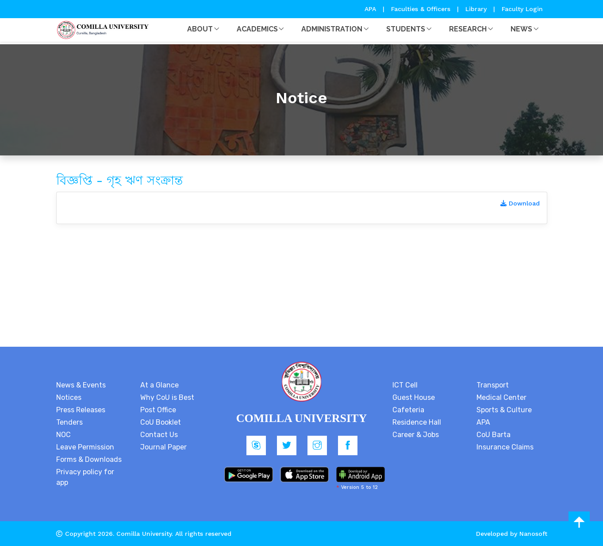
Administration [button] (331, 29)
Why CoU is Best (167, 397)
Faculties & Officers (420, 8)
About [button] (200, 29)
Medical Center (501, 397)
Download (520, 203)
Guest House (413, 397)
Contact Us (159, 434)
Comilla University (144, 533)
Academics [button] (257, 29)
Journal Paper (163, 447)
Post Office (158, 410)
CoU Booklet (160, 422)
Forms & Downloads (89, 459)
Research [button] (468, 29)
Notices (68, 397)
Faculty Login (522, 8)
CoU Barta (493, 434)
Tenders (69, 422)
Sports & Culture (504, 410)
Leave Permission (85, 447)
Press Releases (80, 410)
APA (371, 8)
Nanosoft (533, 533)
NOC (63, 434)
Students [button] (405, 29)
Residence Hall (416, 422)
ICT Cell (405, 385)
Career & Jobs (415, 434)
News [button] (521, 29)
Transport (492, 385)
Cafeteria (408, 410)
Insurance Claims (505, 447)
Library (477, 8)
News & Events (81, 385)
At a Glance (159, 385)
